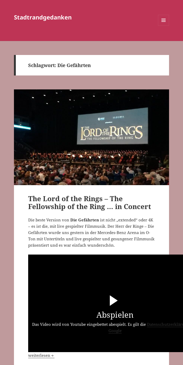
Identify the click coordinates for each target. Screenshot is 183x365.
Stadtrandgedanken (43, 17)
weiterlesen (41, 355)
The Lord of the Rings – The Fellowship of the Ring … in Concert (89, 202)
